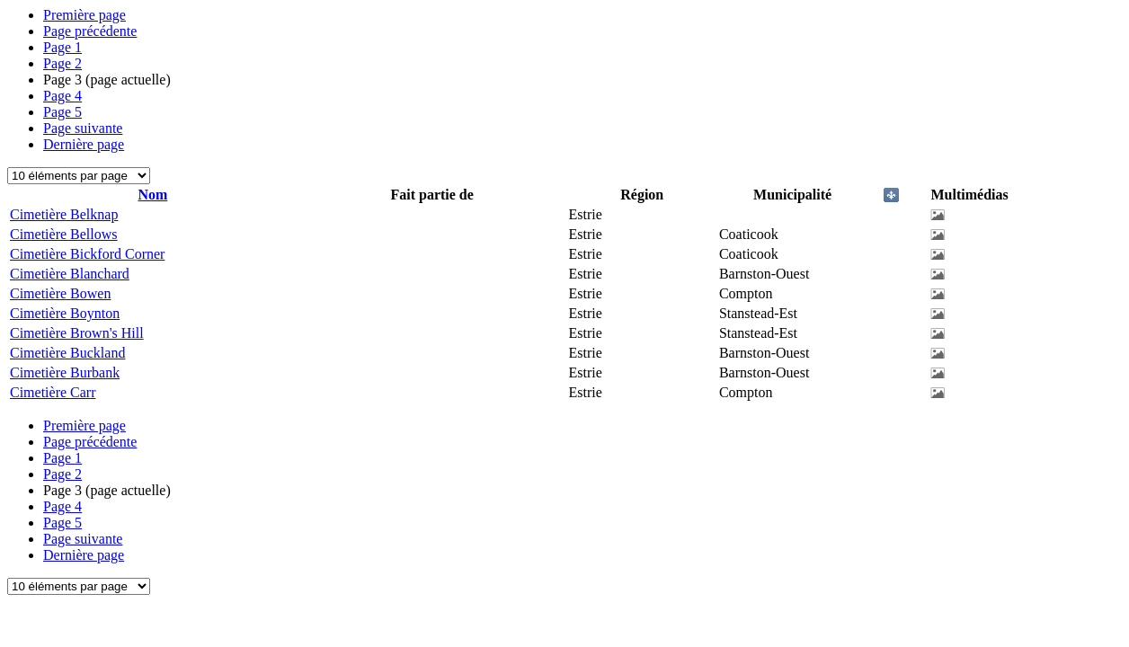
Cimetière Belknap (64, 214)
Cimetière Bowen (60, 293)
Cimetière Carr (53, 392)
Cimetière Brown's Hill (77, 333)
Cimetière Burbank (65, 372)
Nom (152, 194)
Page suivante (82, 128)
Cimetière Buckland (67, 352)
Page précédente (90, 31)
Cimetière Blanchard (69, 273)
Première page (84, 14)
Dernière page (83, 144)
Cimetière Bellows (64, 234)
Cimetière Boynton (65, 313)
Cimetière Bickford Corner (87, 253)
